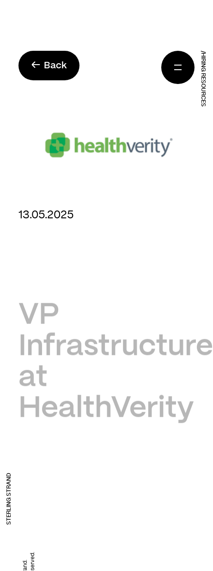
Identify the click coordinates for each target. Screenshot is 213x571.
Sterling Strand (9, 499)
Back (49, 65)
